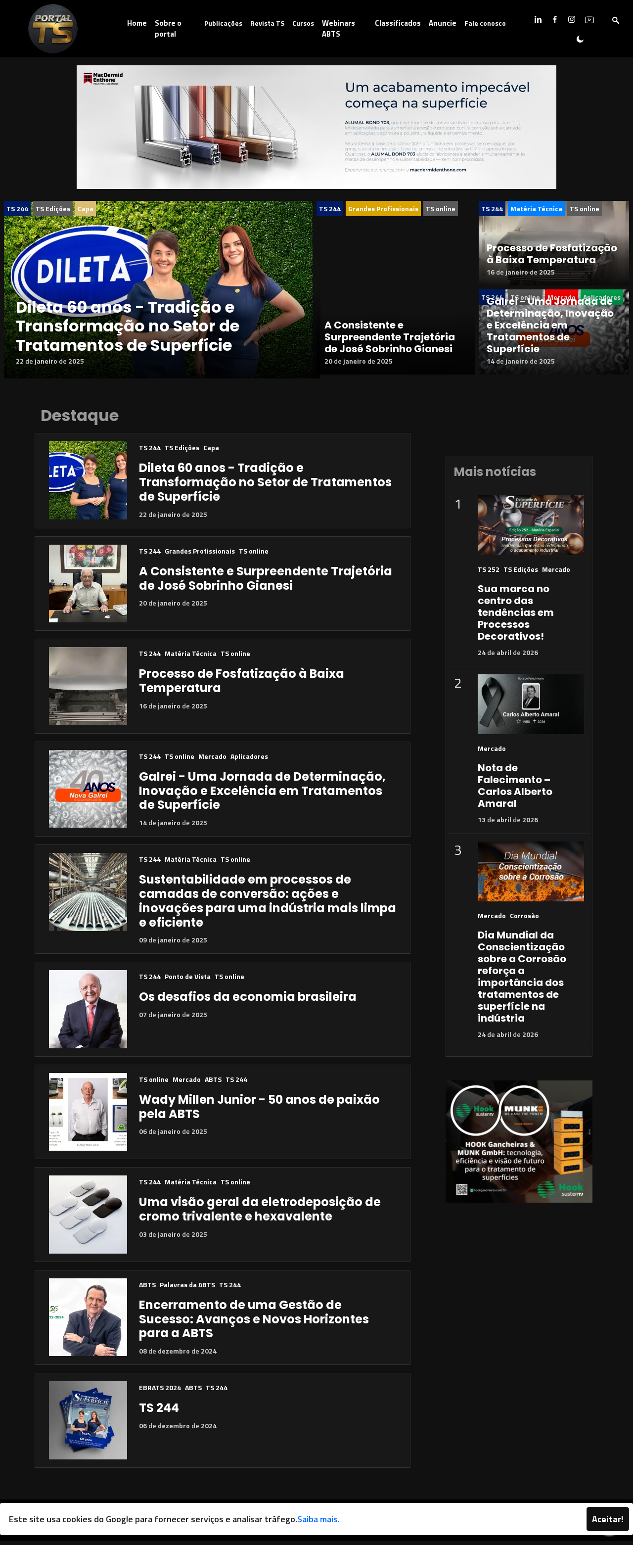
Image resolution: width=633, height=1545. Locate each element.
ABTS (213, 1083)
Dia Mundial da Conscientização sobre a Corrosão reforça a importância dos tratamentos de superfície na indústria (522, 980)
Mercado (212, 760)
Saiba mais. (318, 1519)
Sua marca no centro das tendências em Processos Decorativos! (516, 616)
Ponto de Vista (188, 980)
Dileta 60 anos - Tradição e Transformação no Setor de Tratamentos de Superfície (127, 326)
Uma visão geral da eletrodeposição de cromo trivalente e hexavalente (260, 1213)
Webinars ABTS (338, 28)
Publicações (223, 23)
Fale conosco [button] (485, 23)
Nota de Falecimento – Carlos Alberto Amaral (515, 789)
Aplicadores (249, 760)
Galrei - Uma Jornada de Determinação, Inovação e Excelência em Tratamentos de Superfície (550, 325)
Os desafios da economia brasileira (248, 1000)
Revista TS (267, 23)
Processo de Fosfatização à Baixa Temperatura (552, 254)
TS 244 (17, 208)
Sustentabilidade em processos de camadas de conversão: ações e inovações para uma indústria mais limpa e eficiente (267, 904)
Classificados (398, 23)
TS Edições (53, 208)
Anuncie (442, 23)
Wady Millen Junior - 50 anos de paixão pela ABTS (259, 1110)
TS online (440, 208)
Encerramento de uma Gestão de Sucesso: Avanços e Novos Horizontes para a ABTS (254, 1323)
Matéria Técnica (536, 208)
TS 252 (488, 573)
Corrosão (524, 919)
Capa (85, 208)
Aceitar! (608, 1519)
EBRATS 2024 (160, 1391)
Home (137, 23)
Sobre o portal (168, 28)
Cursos (303, 23)
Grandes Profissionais (383, 208)
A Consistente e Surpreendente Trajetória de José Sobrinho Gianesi (389, 345)
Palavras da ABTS (187, 1288)
